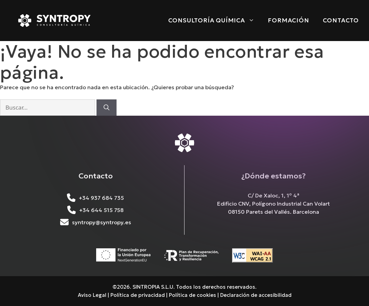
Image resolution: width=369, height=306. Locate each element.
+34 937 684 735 (95, 197)
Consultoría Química (214, 20)
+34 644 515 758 (95, 210)
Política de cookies (192, 295)
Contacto (341, 20)
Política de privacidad (137, 295)
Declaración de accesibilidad (256, 295)
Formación (288, 20)
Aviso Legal (92, 295)
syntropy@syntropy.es (95, 222)
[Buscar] (106, 107)
